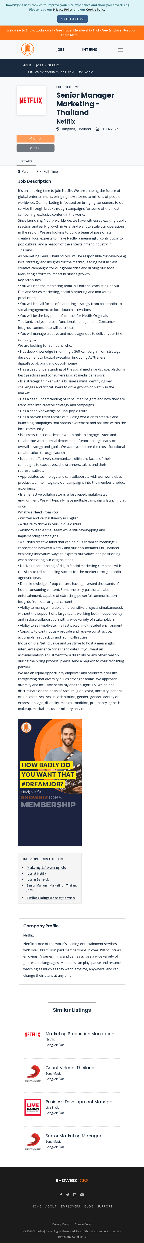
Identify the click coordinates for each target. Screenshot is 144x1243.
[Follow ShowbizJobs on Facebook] (61, 1194)
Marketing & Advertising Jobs (46, 867)
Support (105, 1206)
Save (35, 148)
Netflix (53, 65)
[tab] (27, 161)
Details (26, 161)
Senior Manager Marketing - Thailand (60, 71)
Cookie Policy (95, 9)
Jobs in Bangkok (38, 879)
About (51, 1206)
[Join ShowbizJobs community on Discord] (82, 1194)
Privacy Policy (63, 9)
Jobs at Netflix (36, 873)
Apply (35, 139)
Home (27, 65)
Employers (70, 1206)
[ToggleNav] (120, 49)
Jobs (60, 49)
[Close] (72, 19)
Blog (88, 1206)
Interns (89, 49)
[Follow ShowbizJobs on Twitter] (67, 1194)
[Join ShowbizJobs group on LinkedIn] (74, 1194)
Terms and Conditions (72, 1237)
